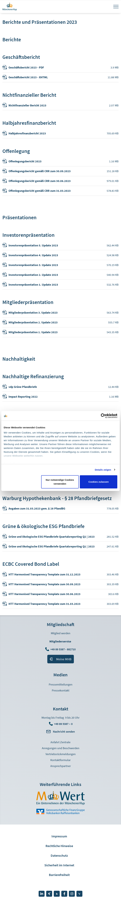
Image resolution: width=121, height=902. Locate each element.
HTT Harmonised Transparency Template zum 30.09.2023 (44, 584)
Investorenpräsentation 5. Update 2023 (33, 245)
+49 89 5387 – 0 (63, 724)
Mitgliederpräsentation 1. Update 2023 (33, 332)
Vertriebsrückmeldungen (61, 754)
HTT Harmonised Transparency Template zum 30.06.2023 (44, 594)
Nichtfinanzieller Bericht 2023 (27, 105)
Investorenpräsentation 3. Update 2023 (33, 265)
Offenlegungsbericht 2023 (25, 161)
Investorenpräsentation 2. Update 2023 (33, 275)
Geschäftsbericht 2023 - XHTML (28, 77)
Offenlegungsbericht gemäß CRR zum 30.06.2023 (40, 181)
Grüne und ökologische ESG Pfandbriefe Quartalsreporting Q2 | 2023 (52, 536)
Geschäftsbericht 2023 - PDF (26, 67)
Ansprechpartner (60, 766)
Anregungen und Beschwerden (60, 748)
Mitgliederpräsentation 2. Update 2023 (33, 322)
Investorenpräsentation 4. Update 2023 (33, 255)
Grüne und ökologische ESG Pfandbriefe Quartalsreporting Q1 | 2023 (52, 546)
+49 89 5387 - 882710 (63, 649)
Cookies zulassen (98, 481)
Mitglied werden (60, 633)
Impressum (59, 836)
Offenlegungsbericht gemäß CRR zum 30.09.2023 (40, 171)
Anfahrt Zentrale (60, 742)
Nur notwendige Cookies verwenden (60, 481)
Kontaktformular (60, 760)
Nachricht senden (64, 731)
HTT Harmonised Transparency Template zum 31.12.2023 (44, 574)
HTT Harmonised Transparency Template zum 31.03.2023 (44, 604)
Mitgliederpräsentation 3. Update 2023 (33, 312)
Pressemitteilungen (60, 684)
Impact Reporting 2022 (23, 396)
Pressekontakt (60, 690)
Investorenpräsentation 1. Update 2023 (33, 284)
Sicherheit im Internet (59, 865)
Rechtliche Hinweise (59, 846)
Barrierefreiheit (59, 875)
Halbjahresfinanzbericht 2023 (27, 133)
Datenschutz (59, 855)
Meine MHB (63, 659)
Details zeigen (103, 469)
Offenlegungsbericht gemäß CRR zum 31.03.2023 (40, 191)
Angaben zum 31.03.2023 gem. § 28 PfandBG (37, 508)
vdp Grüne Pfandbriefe (23, 387)
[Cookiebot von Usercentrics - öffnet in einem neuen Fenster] (103, 415)
